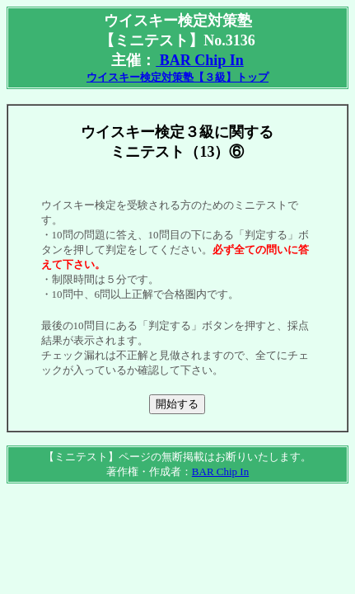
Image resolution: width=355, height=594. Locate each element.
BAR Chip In (200, 60)
